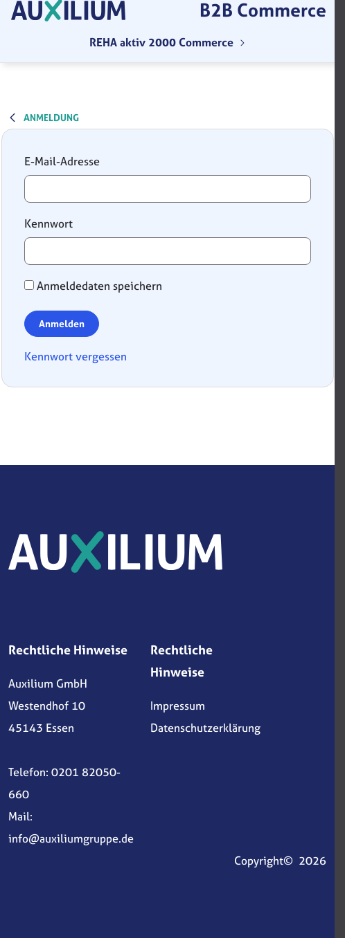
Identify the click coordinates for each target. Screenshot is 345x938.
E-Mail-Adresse (62, 161)
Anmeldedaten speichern (93, 285)
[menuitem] (167, 42)
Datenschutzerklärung (205, 727)
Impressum (177, 705)
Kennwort (48, 223)
